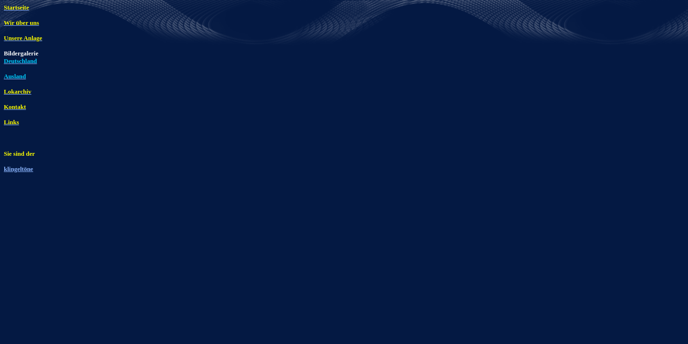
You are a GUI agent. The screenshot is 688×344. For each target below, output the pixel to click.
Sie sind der (19, 153)
